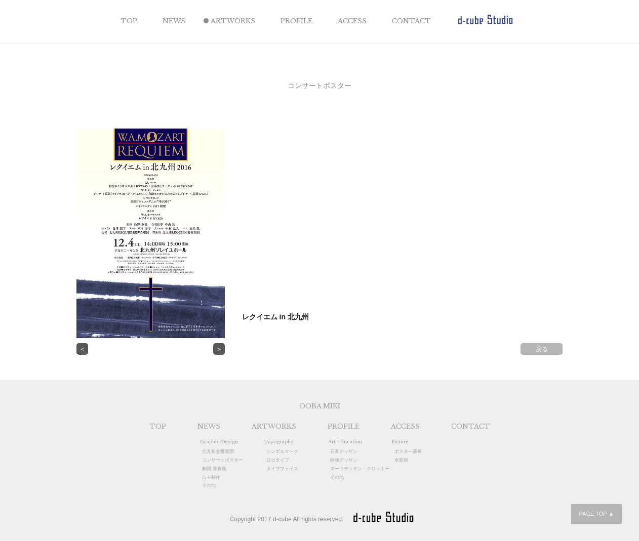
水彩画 (401, 460)
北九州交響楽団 (218, 451)
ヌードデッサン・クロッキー (359, 468)
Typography (279, 441)
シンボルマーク (282, 451)
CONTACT (411, 21)
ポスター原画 (408, 451)
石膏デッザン (343, 451)
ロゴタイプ (277, 460)
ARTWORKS (233, 21)
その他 (209, 485)
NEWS (174, 21)
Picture (400, 441)
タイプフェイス (282, 468)
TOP (129, 21)
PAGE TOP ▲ (596, 514)
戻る (542, 349)
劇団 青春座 (214, 468)
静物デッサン (343, 460)
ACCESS (352, 21)
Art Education (345, 441)
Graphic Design (219, 441)
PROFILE (296, 21)
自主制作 (211, 477)
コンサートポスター (222, 460)
